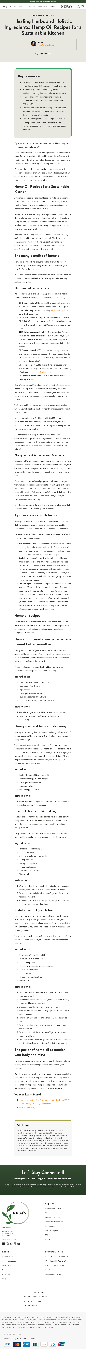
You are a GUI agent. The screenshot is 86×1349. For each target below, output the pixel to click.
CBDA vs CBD (7, 1256)
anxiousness (56, 310)
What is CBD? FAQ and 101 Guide (33, 1107)
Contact (52, 6)
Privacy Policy (15, 1338)
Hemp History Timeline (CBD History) (35, 1103)
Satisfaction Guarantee (54, 1208)
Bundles (13, 6)
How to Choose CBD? (53, 1270)
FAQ (47, 1235)
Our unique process (9, 1261)
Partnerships (50, 1226)
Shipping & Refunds (52, 1213)
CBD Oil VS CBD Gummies (34, 1292)
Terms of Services (29, 1338)
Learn (21, 6)
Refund (6, 1338)
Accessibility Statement (54, 1217)
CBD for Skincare (30, 1305)
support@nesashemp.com (9, 1239)
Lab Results (6, 1265)
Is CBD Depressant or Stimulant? (36, 1297)
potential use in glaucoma (39, 372)
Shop (5, 6)
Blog (4, 1279)
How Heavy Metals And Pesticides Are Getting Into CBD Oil (44, 1100)
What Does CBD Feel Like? (55, 1261)
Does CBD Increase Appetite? (57, 1256)
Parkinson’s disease (30, 357)
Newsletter (6, 1270)
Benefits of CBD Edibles (33, 1301)
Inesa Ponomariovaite (46, 45)
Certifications (7, 1274)
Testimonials (42, 6)
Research (31, 6)
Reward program (51, 1230)
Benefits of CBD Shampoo (55, 1274)
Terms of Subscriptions (54, 1222)
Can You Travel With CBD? (55, 1265)
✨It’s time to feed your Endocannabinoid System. (42, 2)
